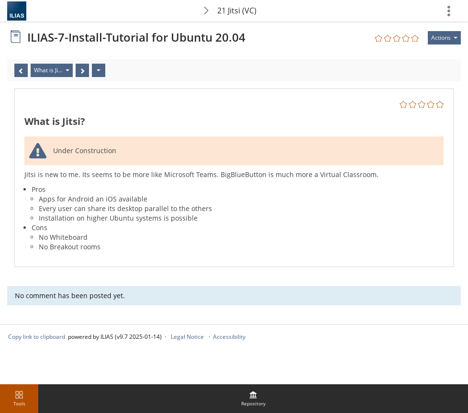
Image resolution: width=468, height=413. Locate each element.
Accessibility (229, 337)
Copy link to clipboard (36, 337)
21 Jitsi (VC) (236, 10)
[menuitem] (253, 398)
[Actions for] (444, 38)
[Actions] (98, 70)
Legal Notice (187, 337)
